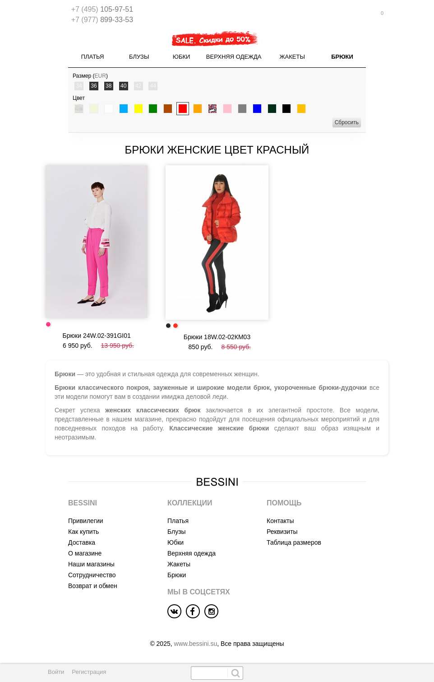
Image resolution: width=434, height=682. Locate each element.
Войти (56, 671)
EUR (100, 76)
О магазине (85, 553)
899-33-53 (102, 19)
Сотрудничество (91, 575)
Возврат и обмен (92, 585)
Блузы (139, 56)
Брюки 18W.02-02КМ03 (217, 337)
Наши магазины (91, 564)
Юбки (181, 56)
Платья (92, 56)
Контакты (280, 520)
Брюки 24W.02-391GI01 (97, 335)
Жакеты (292, 56)
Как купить (83, 531)
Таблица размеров (294, 542)
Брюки (342, 56)
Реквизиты (282, 531)
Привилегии (85, 520)
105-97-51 (102, 9)
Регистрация (89, 671)
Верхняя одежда (234, 56)
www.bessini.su (195, 643)
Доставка (81, 542)
